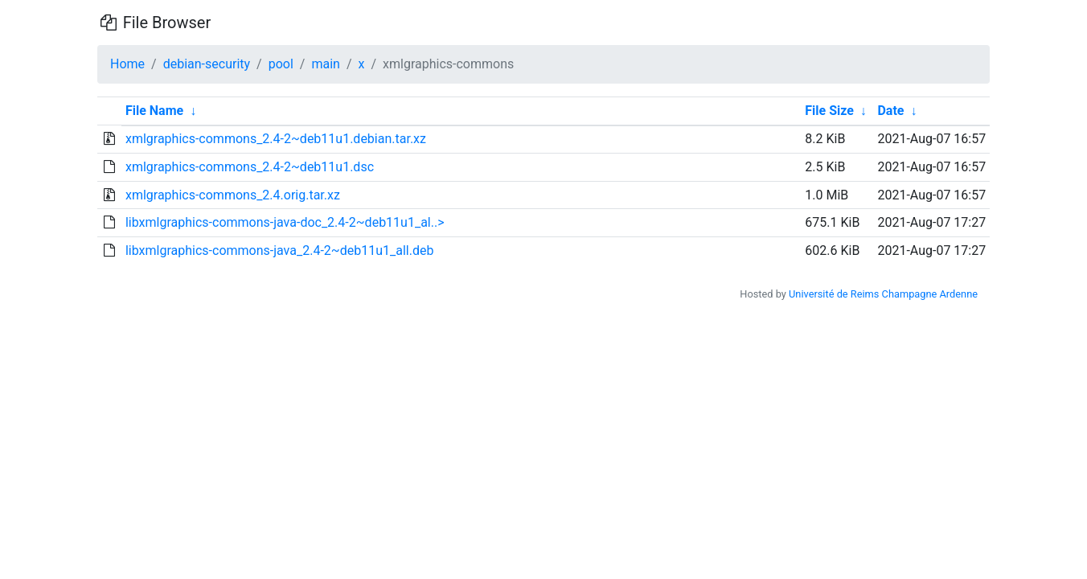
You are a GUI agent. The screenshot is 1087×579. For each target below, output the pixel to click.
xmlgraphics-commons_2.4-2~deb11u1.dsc (249, 167)
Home (127, 64)
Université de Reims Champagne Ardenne (883, 294)
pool (281, 64)
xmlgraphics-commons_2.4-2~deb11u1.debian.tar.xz (275, 138)
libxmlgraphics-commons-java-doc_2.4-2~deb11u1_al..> (285, 222)
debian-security (206, 64)
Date (890, 110)
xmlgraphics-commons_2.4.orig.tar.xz (232, 195)
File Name (154, 110)
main (325, 64)
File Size (829, 110)
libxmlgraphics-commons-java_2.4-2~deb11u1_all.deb (279, 250)
